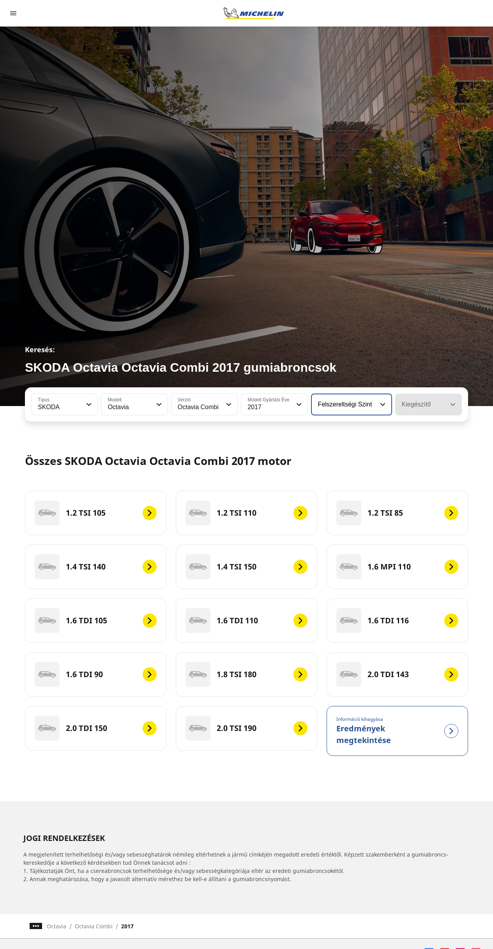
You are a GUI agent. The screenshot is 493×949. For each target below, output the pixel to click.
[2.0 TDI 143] (397, 674)
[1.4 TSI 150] (246, 567)
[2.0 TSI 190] (246, 728)
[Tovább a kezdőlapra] (254, 13)
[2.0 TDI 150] (95, 728)
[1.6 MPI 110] (397, 567)
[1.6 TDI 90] (95, 674)
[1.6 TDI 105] (95, 620)
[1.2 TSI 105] (95, 513)
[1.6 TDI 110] (246, 620)
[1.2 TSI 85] (397, 513)
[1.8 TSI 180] (246, 674)
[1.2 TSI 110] (246, 513)
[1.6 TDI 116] (397, 620)
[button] (88, 404)
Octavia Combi (94, 926)
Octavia (56, 926)
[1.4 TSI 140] (95, 567)
